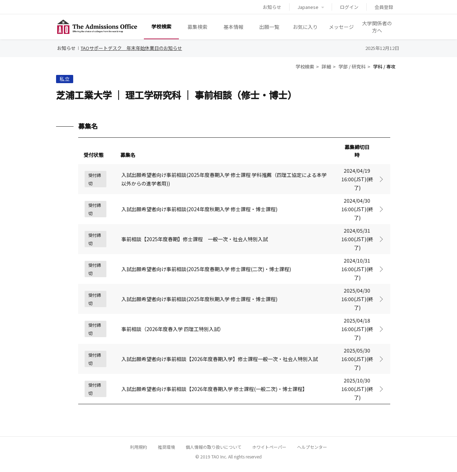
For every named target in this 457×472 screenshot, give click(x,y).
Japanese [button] (310, 7)
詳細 (326, 66)
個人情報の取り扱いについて (213, 447)
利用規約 (138, 447)
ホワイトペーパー (269, 447)
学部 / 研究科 (352, 66)
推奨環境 (166, 447)
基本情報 (233, 26)
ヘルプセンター (312, 447)
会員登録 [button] (384, 7)
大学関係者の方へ (377, 27)
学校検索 (161, 26)
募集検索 (197, 26)
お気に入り (305, 26)
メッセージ (341, 26)
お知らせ (272, 7)
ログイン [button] (349, 7)
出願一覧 (269, 26)
